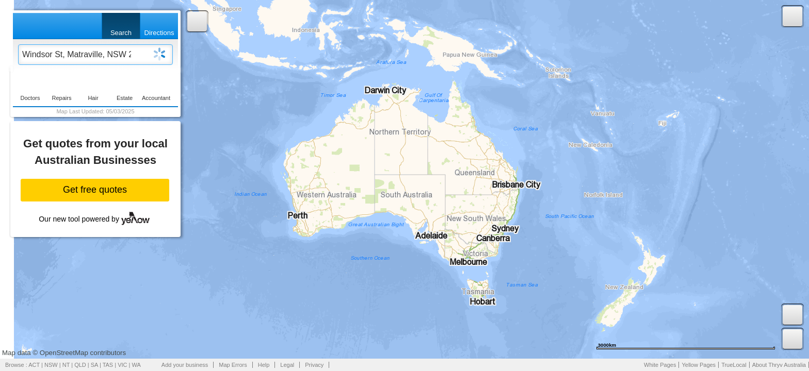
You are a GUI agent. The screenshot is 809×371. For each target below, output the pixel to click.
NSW (51, 365)
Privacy (314, 365)
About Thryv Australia (779, 365)
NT (66, 365)
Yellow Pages (699, 365)
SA (94, 365)
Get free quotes (95, 189)
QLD (80, 365)
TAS (108, 365)
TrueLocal (734, 365)
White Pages (660, 365)
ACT (34, 365)
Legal (287, 365)
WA (136, 365)
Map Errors (233, 365)
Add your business (184, 365)
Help (264, 365)
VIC (122, 365)
